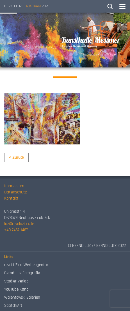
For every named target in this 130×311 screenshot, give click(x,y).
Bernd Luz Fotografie (22, 273)
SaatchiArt (13, 305)
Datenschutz (15, 192)
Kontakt (11, 198)
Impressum (14, 186)
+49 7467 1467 (16, 230)
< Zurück (16, 157)
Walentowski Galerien (22, 297)
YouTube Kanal (16, 289)
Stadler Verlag (16, 281)
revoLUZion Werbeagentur (26, 265)
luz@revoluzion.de (19, 223)
